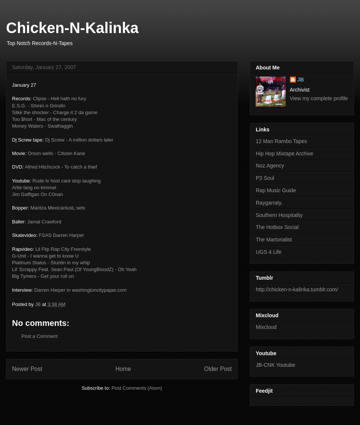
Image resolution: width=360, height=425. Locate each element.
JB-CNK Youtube (275, 365)
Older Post (218, 369)
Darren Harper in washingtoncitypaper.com (80, 290)
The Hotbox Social (277, 227)
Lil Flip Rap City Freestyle (63, 249)
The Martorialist (274, 240)
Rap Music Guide (276, 190)
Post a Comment (39, 336)
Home (123, 369)
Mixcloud (266, 327)
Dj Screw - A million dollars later (79, 140)
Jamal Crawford (44, 222)
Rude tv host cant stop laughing (66, 181)
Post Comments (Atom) (136, 388)
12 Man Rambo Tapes (281, 141)
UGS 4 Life (268, 252)
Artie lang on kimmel (34, 187)
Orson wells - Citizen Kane (56, 153)
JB (300, 80)
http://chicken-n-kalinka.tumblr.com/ (297, 289)
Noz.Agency (270, 166)
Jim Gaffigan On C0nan (37, 194)
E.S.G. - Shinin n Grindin (38, 106)
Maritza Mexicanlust (52, 208)
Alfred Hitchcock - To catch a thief (61, 167)
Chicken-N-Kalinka (72, 28)
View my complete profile (319, 98)
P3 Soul (265, 178)
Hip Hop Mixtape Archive (284, 154)
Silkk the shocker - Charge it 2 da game (55, 112)
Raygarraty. (269, 203)
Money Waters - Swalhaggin (42, 126)
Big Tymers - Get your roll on (43, 276)
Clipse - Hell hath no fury (59, 98)
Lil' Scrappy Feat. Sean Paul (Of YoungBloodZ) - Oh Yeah (74, 269)
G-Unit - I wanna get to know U (45, 256)
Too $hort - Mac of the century (44, 119)
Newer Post (27, 369)
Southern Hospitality (279, 215)
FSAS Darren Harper (61, 235)
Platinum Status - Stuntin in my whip (51, 262)
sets (80, 208)
